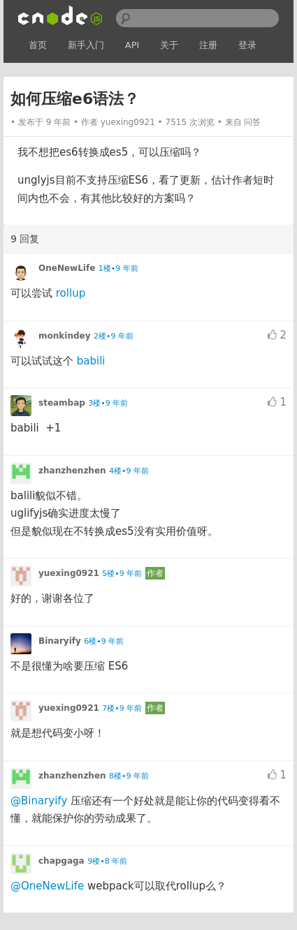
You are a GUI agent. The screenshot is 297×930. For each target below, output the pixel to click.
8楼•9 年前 (129, 776)
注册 (208, 45)
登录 (247, 45)
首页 (38, 45)
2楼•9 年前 (113, 336)
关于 (169, 45)
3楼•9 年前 (108, 403)
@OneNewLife (47, 886)
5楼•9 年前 (122, 573)
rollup (70, 293)
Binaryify (59, 641)
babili (91, 361)
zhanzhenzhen (72, 470)
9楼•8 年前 (107, 861)
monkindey (64, 336)
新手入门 (86, 45)
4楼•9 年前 (129, 470)
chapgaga (61, 861)
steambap (61, 403)
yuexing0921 (128, 122)
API (132, 45)
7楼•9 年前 (122, 708)
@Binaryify (38, 801)
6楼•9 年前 (104, 641)
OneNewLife (66, 268)
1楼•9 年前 (118, 268)
